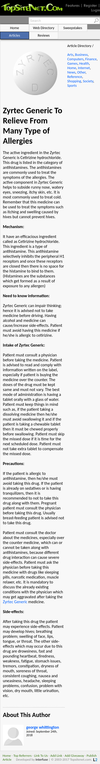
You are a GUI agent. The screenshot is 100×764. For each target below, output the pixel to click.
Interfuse (42, 759)
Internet (84, 68)
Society (88, 81)
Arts (70, 54)
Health (84, 63)
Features (72, 5)
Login (95, 10)
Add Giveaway (74, 756)
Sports (72, 85)
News (71, 72)
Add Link (56, 756)
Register (90, 5)
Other (81, 72)
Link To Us (41, 756)
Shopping (74, 81)
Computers (75, 59)
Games (72, 63)
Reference (74, 77)
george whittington (42, 727)
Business (81, 54)
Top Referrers (23, 756)
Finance (91, 59)
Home (71, 68)
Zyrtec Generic (15, 601)
